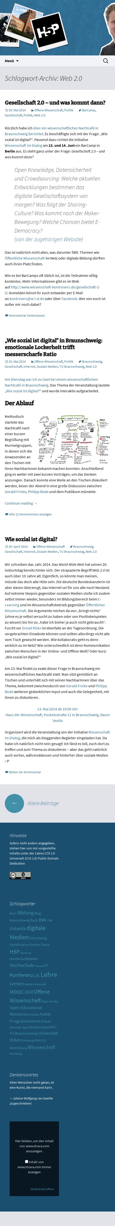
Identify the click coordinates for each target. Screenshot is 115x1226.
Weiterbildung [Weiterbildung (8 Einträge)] (18, 1048)
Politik (68, 110)
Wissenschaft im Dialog (24, 145)
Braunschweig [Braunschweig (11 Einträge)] (20, 920)
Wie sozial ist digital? (22, 390)
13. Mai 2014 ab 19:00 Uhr (57, 708)
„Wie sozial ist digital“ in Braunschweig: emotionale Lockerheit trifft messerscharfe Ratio (53, 347)
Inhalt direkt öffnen (42, 1189)
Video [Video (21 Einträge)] (15, 1040)
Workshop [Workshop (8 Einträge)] (16, 1053)
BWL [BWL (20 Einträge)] (43, 920)
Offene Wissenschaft (48, 110)
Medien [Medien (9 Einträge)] (29, 984)
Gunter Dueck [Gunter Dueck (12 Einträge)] (40, 944)
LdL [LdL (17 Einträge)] (37, 975)
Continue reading (21, 503)
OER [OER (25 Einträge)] (29, 992)
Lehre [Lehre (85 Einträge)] (49, 974)
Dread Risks (31, 628)
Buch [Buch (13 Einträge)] (34, 920)
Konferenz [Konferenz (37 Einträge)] (21, 974)
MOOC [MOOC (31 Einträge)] (17, 992)
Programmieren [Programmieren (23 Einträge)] (25, 1021)
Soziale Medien (47, 366)
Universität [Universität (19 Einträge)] (48, 1033)
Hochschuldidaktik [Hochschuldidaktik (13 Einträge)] (24, 958)
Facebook (69, 298)
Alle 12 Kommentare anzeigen (30, 514)
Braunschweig (92, 361)
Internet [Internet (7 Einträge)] (39, 966)
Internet (29, 366)
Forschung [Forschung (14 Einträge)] (38, 938)
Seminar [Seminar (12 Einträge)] (15, 1027)
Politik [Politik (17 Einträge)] (45, 1014)
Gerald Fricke (15, 491)
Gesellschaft (13, 115)
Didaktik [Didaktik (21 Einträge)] (18, 928)
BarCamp (88, 110)
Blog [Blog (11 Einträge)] (37, 913)
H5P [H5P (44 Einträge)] (15, 951)
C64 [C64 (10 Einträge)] (50, 920)
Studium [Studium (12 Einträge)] (35, 1027)
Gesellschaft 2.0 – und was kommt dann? (55, 103)
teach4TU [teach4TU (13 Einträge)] (49, 1027)
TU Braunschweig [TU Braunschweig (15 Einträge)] (24, 1033)
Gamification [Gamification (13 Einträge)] (19, 944)
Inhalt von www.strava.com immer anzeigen (34, 1167)
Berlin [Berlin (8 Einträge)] (13, 913)
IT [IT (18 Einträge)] (46, 965)
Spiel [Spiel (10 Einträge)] (25, 1027)
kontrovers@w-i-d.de (27, 298)
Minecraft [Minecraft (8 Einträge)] (40, 984)
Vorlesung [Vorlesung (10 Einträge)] (27, 1040)
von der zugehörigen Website (49, 239)
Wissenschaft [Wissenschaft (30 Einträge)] (41, 1047)
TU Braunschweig (71, 366)
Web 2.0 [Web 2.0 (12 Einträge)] (40, 1040)
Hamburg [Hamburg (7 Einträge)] (25, 952)
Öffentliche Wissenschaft (25, 258)
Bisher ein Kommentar (25, 772)
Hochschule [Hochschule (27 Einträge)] (22, 965)
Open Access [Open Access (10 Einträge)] (50, 1001)
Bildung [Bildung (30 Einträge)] (26, 912)
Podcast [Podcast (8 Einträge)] (34, 1014)
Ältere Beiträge (31, 803)
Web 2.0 (39, 115)
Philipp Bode (38, 491)
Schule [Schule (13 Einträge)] (46, 1021)
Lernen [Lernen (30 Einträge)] (17, 983)
